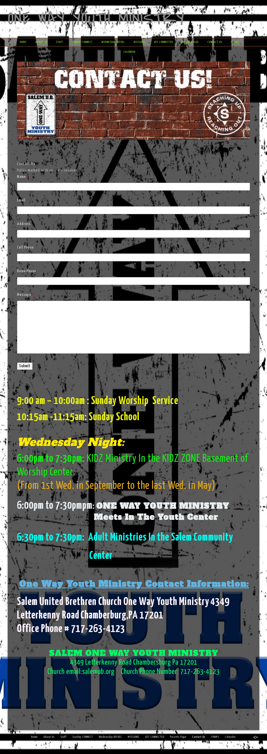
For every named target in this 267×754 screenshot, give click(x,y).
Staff (59, 42)
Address (24, 224)
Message (25, 295)
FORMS (235, 42)
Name (23, 177)
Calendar (129, 51)
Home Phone (26, 271)
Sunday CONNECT (82, 42)
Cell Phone (25, 247)
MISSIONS (139, 42)
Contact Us (214, 42)
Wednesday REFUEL (113, 42)
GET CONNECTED (163, 42)
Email (23, 200)
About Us (41, 42)
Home (23, 42)
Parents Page (190, 42)
